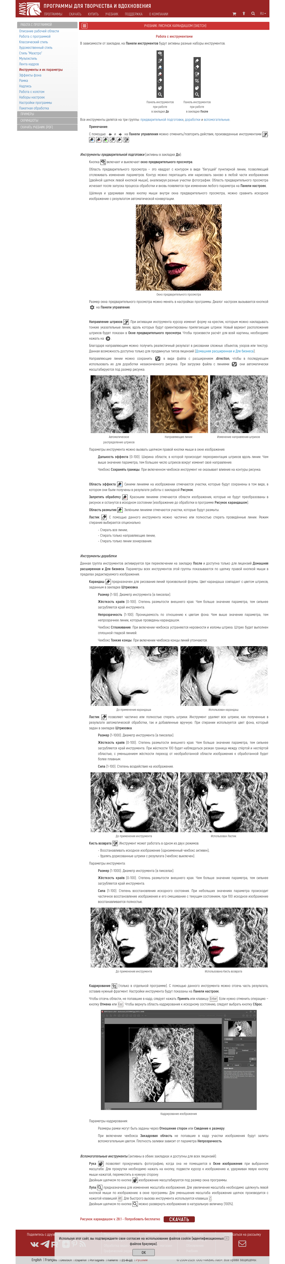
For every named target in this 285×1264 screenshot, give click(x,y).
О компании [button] (158, 14)
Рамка (23, 80)
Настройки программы (35, 102)
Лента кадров (29, 64)
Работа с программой (36, 25)
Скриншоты (29, 120)
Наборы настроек (32, 97)
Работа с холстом (31, 91)
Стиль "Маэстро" (30, 53)
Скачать (75, 14)
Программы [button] (53, 14)
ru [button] (263, 13)
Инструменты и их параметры (41, 69)
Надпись (25, 86)
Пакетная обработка (34, 108)
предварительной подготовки (161, 119)
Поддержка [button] (133, 14)
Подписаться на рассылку (242, 1239)
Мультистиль (28, 58)
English (37, 1260)
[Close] (226, 1238)
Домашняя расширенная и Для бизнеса (225, 351)
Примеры (27, 114)
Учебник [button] (111, 14)
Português (97, 1260)
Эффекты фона (30, 75)
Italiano (113, 1260)
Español (80, 1260)
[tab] (47, 25)
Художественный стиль (35, 47)
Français (51, 1260)
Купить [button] (93, 14)
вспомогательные (217, 119)
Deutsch (66, 1260)
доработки (192, 119)
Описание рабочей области (39, 31)
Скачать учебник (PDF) (36, 127)
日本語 (127, 1260)
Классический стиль (33, 42)
